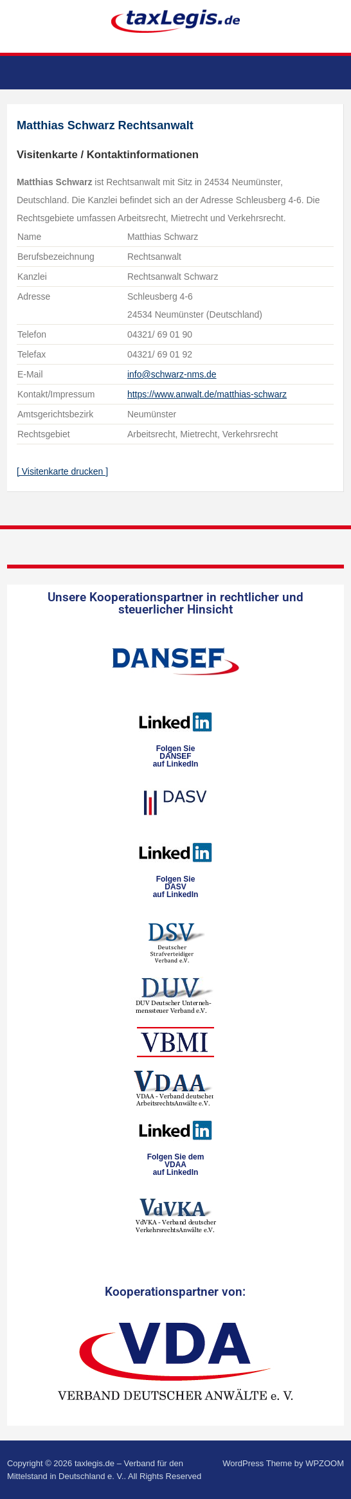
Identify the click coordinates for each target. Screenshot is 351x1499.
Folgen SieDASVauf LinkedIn (176, 887)
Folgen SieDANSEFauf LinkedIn (176, 756)
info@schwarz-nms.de (172, 374)
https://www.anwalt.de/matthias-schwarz (207, 394)
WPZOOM (324, 1463)
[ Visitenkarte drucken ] (62, 471)
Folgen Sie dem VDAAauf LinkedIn (175, 1164)
